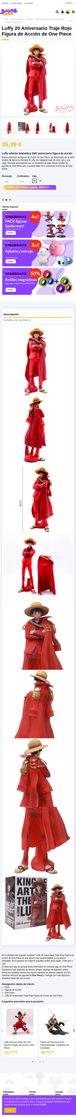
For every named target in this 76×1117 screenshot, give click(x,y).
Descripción (11, 314)
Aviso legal (16, 3)
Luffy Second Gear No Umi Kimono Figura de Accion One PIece (19, 1045)
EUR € (70, 3)
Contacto (28, 3)
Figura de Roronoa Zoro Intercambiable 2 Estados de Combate (54, 1045)
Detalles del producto (17, 320)
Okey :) (10, 1110)
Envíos (5, 3)
